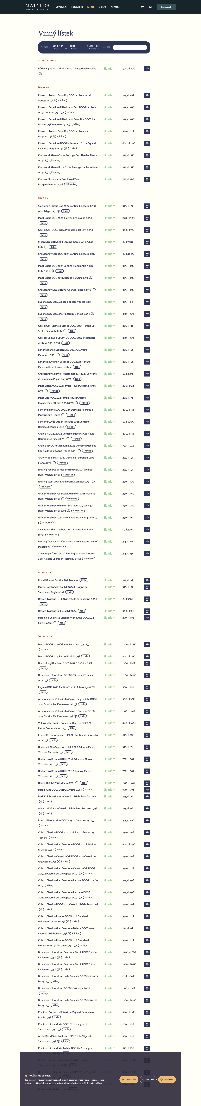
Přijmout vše (129, 1079)
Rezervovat (166, 7)
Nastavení (148, 1079)
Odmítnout (167, 1079)
